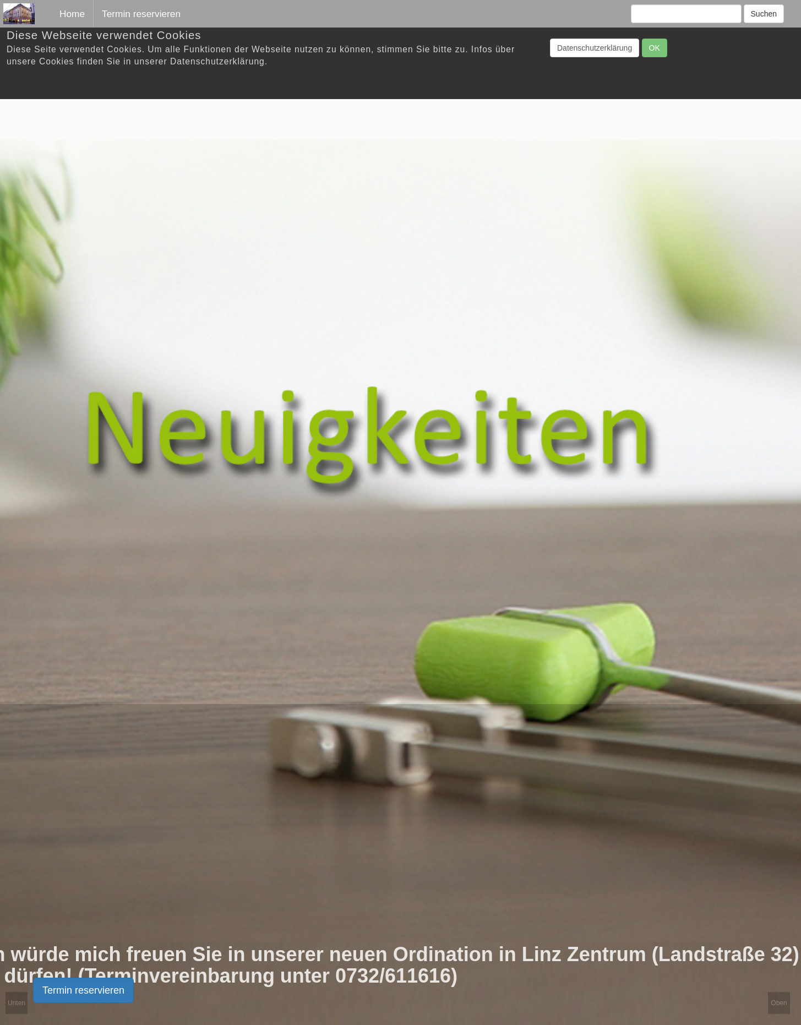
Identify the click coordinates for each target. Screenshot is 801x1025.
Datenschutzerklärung (594, 47)
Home (72, 13)
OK (654, 47)
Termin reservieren (83, 990)
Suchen (764, 13)
